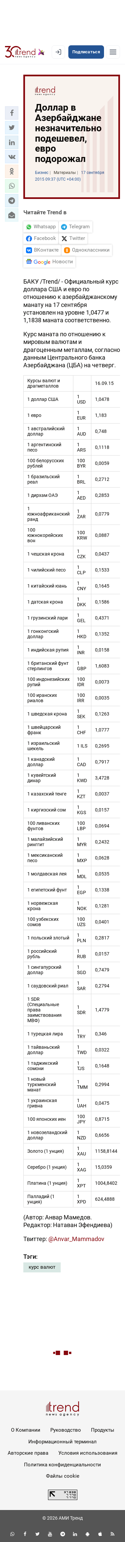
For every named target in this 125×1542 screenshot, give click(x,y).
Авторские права (28, 1453)
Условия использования (87, 1453)
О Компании (25, 1430)
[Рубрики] (113, 52)
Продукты (102, 1430)
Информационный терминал (62, 1442)
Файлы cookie (62, 1476)
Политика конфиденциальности (62, 1465)
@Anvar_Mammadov (76, 1238)
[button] (11, 113)
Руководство (65, 1430)
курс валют (42, 1267)
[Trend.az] (25, 52)
